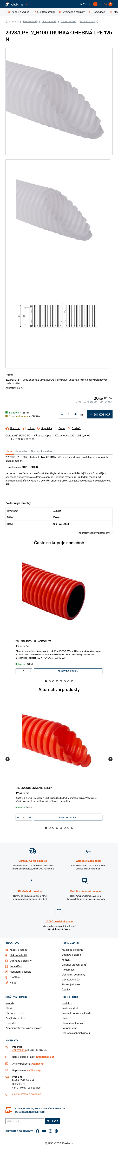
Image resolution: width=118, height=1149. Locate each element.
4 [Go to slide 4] (57, 681)
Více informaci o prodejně (26, 1093)
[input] (24, 671)
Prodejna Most (70, 1008)
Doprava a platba (71, 954)
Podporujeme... (70, 1028)
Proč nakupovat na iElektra (77, 1013)
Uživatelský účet (71, 979)
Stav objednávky (71, 984)
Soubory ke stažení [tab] (42, 451)
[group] (59, 612)
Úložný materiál (49, 21)
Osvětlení (15, 977)
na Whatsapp (34, 1070)
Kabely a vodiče (18, 949)
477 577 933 (19, 1050)
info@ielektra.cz (45, 1056)
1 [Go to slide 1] (46, 681)
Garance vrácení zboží (74, 964)
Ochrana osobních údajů (76, 1032)
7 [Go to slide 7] (68, 681)
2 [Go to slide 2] (50, 681)
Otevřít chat (37, 1063)
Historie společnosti (73, 1023)
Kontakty (67, 1003)
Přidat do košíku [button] (68, 671)
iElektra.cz (13, 21)
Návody (9, 1003)
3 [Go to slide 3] (53, 681)
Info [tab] (9, 451)
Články (66, 989)
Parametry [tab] (21, 451)
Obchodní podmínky (73, 974)
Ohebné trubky (87, 21)
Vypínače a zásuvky (20, 960)
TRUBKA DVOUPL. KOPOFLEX (33, 641)
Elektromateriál (30, 21)
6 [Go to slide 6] (65, 681)
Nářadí (13, 982)
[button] (83, 4)
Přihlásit (52, 1121)
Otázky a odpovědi (15, 1013)
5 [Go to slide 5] (61, 681)
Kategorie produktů (72, 949)
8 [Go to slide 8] (72, 681)
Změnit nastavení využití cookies (23, 1028)
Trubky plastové (68, 21)
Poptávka (10, 1023)
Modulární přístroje (20, 971)
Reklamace (68, 969)
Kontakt (66, 959)
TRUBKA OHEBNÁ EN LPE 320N (34, 787)
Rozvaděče (16, 966)
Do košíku (100, 414)
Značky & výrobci (15, 1018)
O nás (65, 1018)
